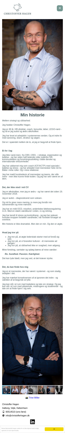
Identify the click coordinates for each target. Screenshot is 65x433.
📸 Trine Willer (32, 398)
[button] (60, 296)
